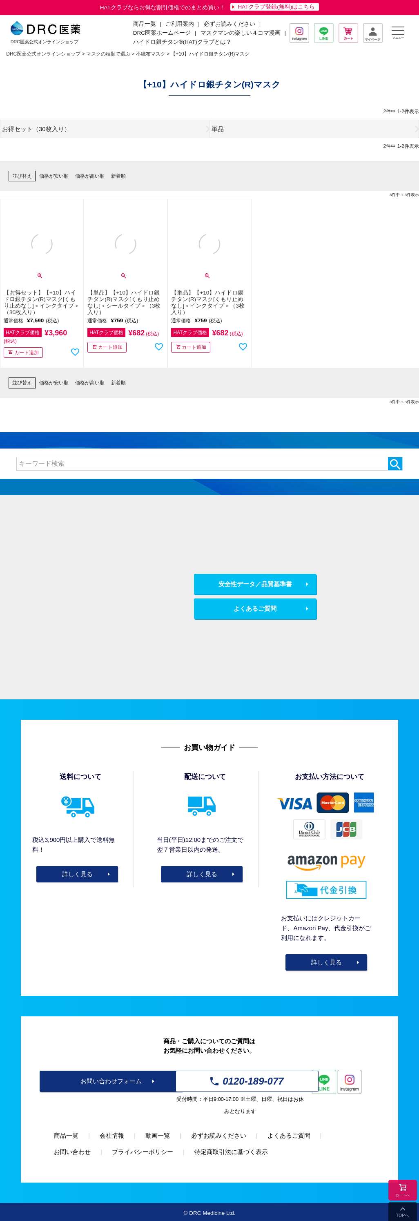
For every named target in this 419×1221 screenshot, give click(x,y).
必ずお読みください (229, 24)
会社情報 (112, 1135)
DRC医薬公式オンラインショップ (43, 54)
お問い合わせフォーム (111, 1081)
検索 (395, 463)
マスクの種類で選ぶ (108, 54)
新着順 (118, 176)
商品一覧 (66, 1135)
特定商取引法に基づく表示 (231, 1151)
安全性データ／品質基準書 (255, 583)
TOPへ (402, 1215)
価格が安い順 (54, 176)
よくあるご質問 (255, 608)
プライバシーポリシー (142, 1151)
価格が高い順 (90, 176)
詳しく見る (77, 874)
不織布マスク (150, 54)
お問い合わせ (72, 1151)
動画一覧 (157, 1135)
